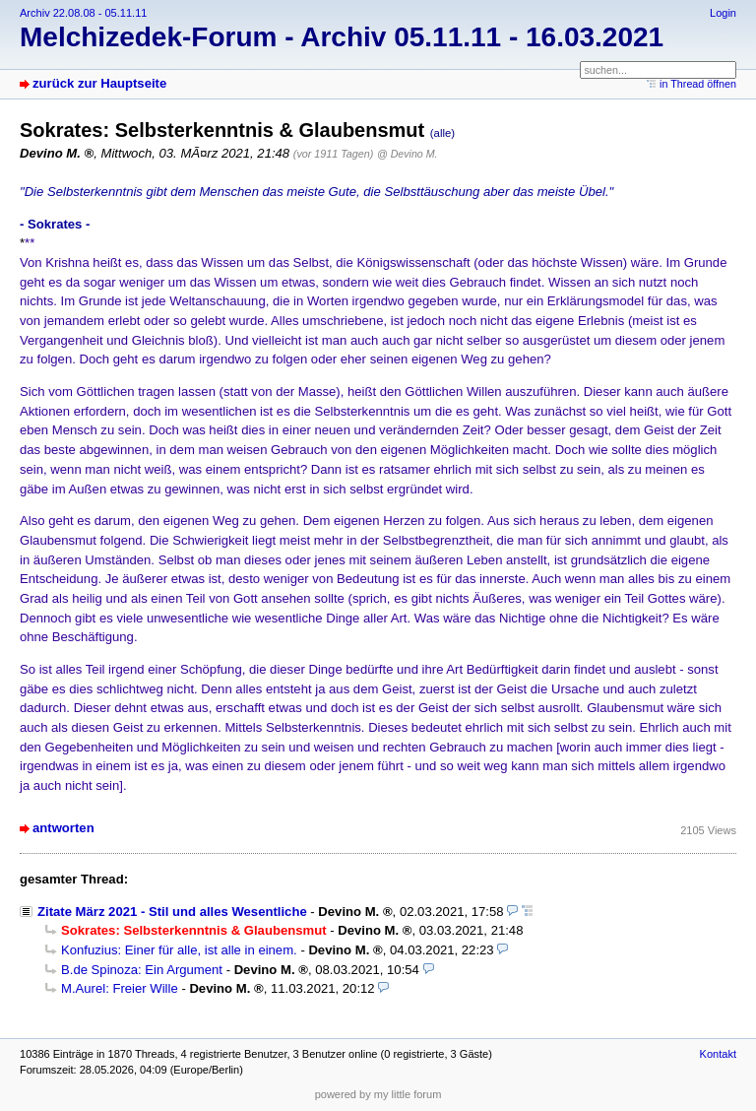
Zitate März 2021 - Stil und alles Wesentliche (172, 911)
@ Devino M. (407, 154)
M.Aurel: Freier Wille (119, 988)
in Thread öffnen (698, 84)
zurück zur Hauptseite (99, 83)
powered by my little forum (378, 1094)
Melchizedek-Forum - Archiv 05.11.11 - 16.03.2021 (341, 37)
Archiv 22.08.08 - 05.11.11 (83, 13)
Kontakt (718, 1054)
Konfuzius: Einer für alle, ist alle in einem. (179, 950)
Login (723, 13)
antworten (63, 827)
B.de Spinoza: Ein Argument (141, 969)
